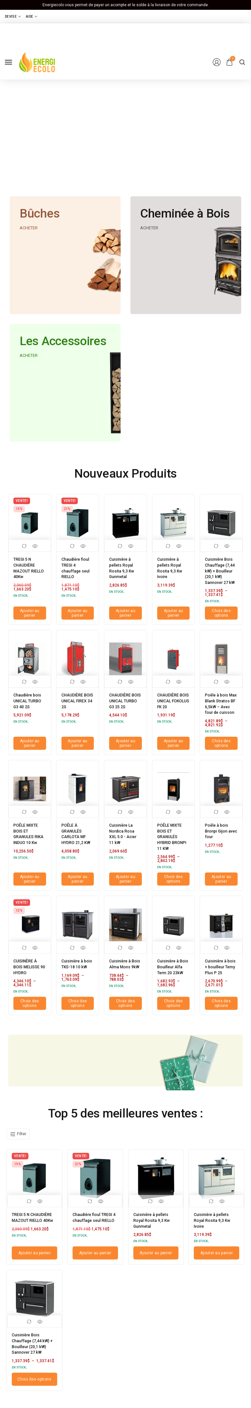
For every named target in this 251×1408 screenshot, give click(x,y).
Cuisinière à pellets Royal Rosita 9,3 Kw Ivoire (171, 565)
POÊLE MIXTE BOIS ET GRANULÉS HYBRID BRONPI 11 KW (172, 842)
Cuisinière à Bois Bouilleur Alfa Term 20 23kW (172, 969)
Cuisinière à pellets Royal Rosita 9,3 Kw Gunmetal (123, 565)
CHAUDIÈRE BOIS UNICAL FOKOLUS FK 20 (170, 704)
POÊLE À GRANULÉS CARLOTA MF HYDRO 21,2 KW (75, 842)
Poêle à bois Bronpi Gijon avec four (218, 837)
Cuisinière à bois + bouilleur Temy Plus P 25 (221, 969)
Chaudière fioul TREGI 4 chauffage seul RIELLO (77, 565)
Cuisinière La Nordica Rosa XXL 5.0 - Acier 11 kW (124, 839)
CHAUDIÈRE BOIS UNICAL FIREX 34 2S (75, 702)
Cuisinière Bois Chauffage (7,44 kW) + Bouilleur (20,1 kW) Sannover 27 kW (220, 572)
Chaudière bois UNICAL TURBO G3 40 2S (27, 704)
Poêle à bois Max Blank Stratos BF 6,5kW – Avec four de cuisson (219, 709)
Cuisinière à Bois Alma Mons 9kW (122, 967)
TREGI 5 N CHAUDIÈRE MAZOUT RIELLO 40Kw (27, 565)
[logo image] (37, 61)
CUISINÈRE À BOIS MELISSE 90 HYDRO (28, 967)
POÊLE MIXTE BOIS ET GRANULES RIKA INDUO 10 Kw (28, 842)
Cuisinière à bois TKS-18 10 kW (77, 967)
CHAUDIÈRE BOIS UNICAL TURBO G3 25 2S (123, 704)
